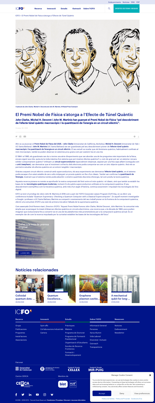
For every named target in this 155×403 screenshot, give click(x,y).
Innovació (51, 9)
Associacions (21, 340)
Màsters (68, 329)
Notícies (126, 2)
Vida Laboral (95, 336)
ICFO (18, 15)
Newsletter (119, 333)
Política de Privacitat (123, 398)
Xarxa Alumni (95, 333)
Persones (94, 329)
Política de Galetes (108, 398)
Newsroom (119, 319)
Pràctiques (69, 325)
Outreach (76, 9)
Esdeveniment (121, 329)
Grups (18, 325)
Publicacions (21, 329)
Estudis (64, 9)
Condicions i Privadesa (55, 400)
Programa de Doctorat (75, 333)
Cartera (43, 333)
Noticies (118, 325)
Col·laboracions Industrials (51, 329)
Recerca (38, 9)
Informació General (98, 325)
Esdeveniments (114, 2)
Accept (102, 393)
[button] (150, 375)
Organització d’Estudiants (76, 342)
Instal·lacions (21, 336)
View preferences (142, 393)
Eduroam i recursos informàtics (74, 400)
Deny (122, 393)
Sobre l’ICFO (89, 9)
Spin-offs (44, 325)
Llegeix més (25, 253)
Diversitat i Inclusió (98, 340)
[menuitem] (133, 2)
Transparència (96, 347)
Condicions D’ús (136, 398)
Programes (20, 333)
